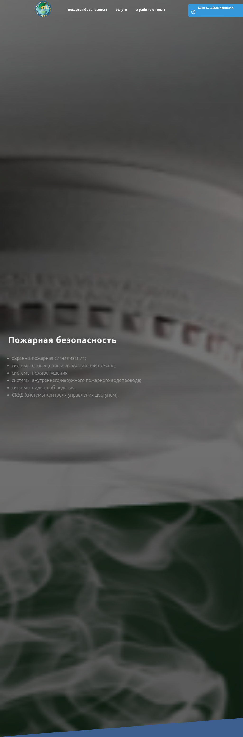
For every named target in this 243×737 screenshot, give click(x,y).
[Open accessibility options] (215, 10)
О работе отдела (150, 10)
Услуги (121, 10)
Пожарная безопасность (87, 10)
